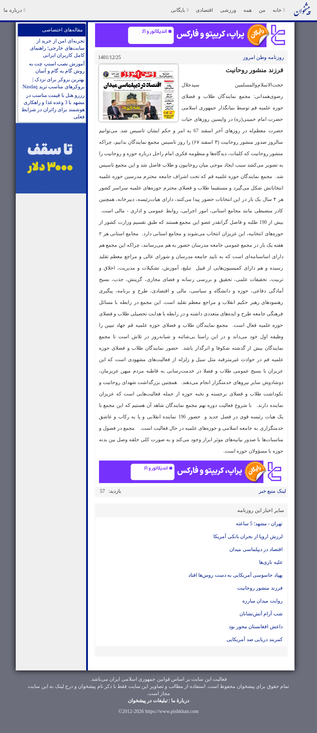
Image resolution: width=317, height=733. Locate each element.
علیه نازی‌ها (271, 562)
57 (102, 491)
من (262, 10)
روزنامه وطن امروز (263, 57)
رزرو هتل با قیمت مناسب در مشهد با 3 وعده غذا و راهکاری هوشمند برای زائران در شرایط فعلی (53, 106)
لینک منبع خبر (272, 491)
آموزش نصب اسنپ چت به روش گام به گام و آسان (57, 67)
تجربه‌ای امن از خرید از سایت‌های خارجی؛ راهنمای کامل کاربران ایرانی (57, 48)
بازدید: (115, 491)
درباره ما (14, 10)
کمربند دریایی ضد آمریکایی (255, 639)
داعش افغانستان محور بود (256, 626)
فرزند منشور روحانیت (260, 588)
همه (247, 10)
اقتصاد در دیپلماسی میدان (256, 549)
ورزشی (228, 10)
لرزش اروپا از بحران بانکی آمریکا (248, 536)
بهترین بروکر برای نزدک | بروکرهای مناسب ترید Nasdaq (54, 83)
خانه (279, 10)
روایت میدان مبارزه (262, 601)
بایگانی (179, 10)
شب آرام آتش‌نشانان (261, 613)
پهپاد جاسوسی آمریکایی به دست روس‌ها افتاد (235, 575)
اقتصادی (204, 10)
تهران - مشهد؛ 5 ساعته (259, 523)
